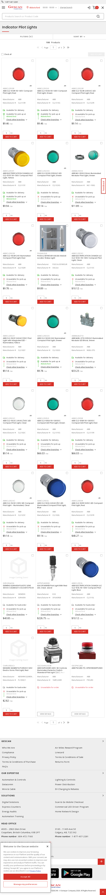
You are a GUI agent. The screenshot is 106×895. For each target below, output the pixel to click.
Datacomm (7, 784)
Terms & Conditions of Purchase (19, 762)
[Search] (53, 16)
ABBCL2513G (43, 88)
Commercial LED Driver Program (72, 806)
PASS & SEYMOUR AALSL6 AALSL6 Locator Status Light (51, 257)
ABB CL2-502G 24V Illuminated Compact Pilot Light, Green (51, 339)
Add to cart (11, 137)
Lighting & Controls (65, 779)
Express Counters (11, 806)
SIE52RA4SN (8, 583)
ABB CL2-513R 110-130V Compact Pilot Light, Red (17, 92)
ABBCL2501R (77, 501)
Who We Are (8, 747)
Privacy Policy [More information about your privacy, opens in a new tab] (35, 871)
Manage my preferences (25, 884)
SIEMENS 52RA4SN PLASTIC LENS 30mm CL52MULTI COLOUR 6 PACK (18, 586)
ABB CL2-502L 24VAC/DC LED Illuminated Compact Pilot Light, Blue (51, 505)
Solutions (53, 795)
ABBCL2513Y (8, 171)
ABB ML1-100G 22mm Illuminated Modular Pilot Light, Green (86, 174)
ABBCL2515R (77, 418)
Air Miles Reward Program (68, 747)
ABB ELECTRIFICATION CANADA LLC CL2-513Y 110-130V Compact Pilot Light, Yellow (18, 175)
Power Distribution (65, 784)
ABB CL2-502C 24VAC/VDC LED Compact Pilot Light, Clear (17, 421)
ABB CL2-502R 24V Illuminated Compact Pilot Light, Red (17, 257)
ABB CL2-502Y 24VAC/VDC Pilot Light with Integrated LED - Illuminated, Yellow (17, 340)
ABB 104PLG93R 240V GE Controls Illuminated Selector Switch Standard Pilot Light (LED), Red (52, 670)
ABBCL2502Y (9, 336)
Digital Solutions (10, 802)
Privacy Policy (9, 757)
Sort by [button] (78, 36)
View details (45, 714)
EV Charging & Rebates (67, 789)
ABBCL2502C (9, 418)
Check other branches (15, 119)
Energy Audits (9, 811)
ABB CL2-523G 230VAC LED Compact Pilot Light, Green (49, 174)
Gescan (53, 741)
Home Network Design (67, 811)
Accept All (25, 876)
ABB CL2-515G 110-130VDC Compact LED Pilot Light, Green (51, 421)
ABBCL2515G (43, 418)
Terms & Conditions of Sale (69, 757)
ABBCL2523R (78, 88)
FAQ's (5, 766)
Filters (26, 36)
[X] (47, 846)
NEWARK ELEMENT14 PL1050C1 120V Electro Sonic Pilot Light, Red (18, 669)
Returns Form (62, 762)
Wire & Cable (8, 789)
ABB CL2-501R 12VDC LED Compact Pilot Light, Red (87, 504)
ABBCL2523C (9, 501)
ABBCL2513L (77, 583)
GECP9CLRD (77, 666)
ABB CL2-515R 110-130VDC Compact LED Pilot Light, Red (84, 421)
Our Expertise (53, 773)
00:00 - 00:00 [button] (48, 7)
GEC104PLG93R (44, 666)
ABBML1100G (77, 171)
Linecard (59, 752)
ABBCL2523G (43, 171)
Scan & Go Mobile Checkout (69, 802)
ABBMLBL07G (78, 336)
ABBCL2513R (8, 88)
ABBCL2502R (9, 253)
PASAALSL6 (42, 253)
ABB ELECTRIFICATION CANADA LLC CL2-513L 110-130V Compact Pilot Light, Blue (87, 587)
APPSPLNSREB (43, 583)
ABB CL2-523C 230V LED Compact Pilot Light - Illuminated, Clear (18, 504)
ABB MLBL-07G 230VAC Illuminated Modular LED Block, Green (87, 339)
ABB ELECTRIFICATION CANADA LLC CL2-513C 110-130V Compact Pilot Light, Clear (87, 258)
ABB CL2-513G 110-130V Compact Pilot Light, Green (52, 92)
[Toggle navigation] (3, 7)
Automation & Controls (14, 779)
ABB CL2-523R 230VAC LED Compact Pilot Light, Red (84, 92)
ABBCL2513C (77, 253)
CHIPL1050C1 (8, 666)
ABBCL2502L (43, 501)
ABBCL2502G (43, 336)
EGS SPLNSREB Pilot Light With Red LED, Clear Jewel (52, 586)
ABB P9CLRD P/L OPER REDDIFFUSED (87, 668)
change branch (66, 7)
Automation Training (13, 816)
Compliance (8, 752)
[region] (25, 867)
